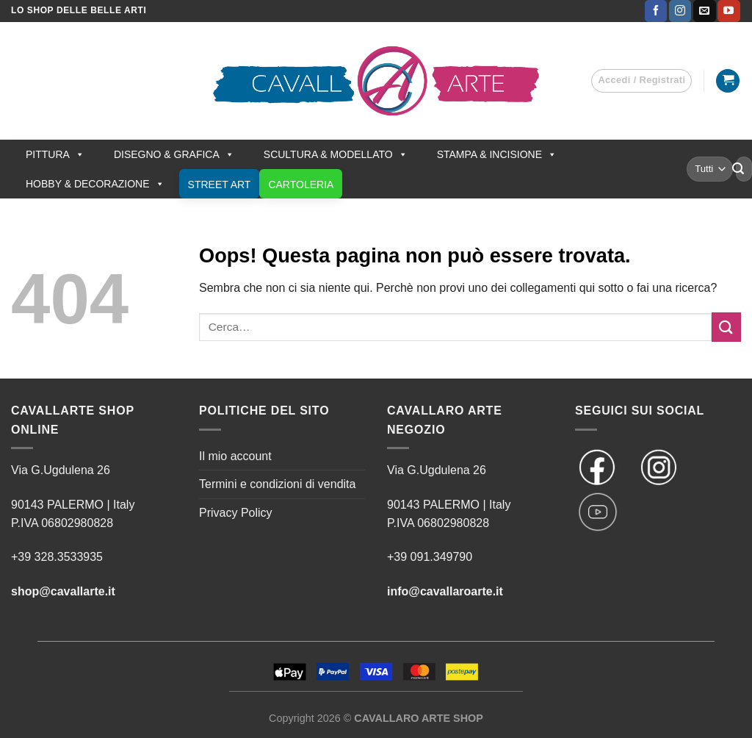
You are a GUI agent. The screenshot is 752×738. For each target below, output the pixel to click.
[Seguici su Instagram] (680, 11)
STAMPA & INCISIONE (497, 154)
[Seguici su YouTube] (728, 11)
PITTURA (55, 154)
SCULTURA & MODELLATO (336, 154)
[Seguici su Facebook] (656, 11)
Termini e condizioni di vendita (277, 484)
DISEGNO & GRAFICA (174, 154)
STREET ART (219, 184)
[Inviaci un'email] (704, 11)
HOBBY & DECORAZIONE (95, 183)
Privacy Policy (235, 512)
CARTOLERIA (300, 184)
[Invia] (738, 169)
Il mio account (235, 456)
